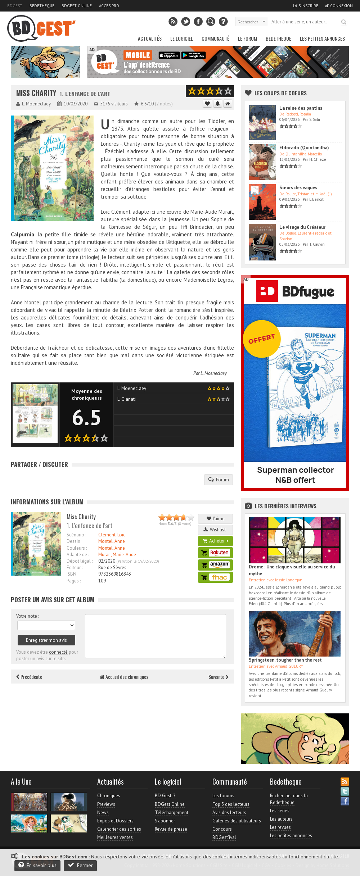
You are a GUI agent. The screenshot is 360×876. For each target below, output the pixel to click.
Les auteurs (281, 819)
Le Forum (247, 38)
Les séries (279, 811)
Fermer (80, 865)
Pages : (74, 581)
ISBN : (72, 574)
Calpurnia (22, 234)
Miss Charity (36, 93)
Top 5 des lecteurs (230, 804)
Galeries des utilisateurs (236, 821)
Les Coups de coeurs (281, 93)
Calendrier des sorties (119, 829)
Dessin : (74, 541)
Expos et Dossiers (115, 821)
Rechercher (344, 22)
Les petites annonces (322, 38)
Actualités (150, 38)
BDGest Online (77, 5)
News (103, 812)
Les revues (280, 827)
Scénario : (76, 535)
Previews (106, 804)
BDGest (14, 5)
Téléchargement (171, 812)
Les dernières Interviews (285, 506)
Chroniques (108, 796)
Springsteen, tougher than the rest (285, 660)
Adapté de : (78, 555)
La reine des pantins (300, 108)
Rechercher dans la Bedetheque (289, 799)
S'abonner (165, 821)
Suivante (218, 676)
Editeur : (74, 567)
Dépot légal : (80, 561)
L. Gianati (126, 399)
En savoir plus (37, 865)
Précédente (29, 676)
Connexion (339, 5)
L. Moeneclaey (214, 373)
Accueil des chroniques (124, 676)
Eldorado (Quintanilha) (304, 148)
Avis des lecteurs (229, 812)
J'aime (216, 519)
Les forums (223, 796)
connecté (58, 652)
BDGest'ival (224, 837)
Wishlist (215, 530)
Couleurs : (77, 548)
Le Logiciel (181, 38)
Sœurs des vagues (298, 188)
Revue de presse (171, 829)
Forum (218, 479)
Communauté (215, 38)
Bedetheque (42, 5)
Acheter (216, 541)
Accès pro (109, 5)
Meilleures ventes (115, 837)
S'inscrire (305, 5)
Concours (222, 829)
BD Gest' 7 (165, 796)
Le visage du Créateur (302, 227)
